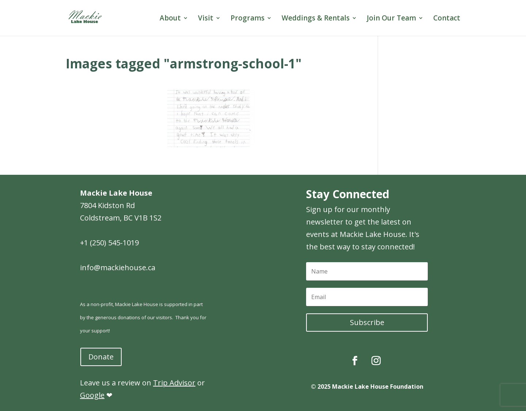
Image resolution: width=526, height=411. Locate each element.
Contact (446, 19)
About (170, 19)
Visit (205, 19)
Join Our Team (391, 19)
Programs (247, 19)
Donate (101, 357)
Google (92, 395)
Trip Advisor (174, 383)
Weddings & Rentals (316, 19)
